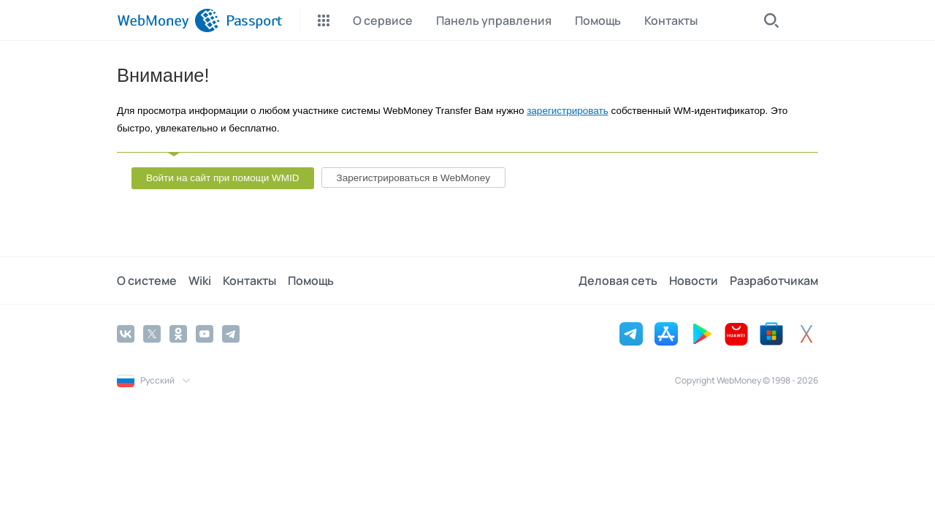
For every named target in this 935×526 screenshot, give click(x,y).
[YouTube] (204, 334)
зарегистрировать (567, 110)
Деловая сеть (618, 280)
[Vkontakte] (125, 334)
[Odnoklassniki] (178, 334)
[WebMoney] (168, 20)
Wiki (199, 280)
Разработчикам (774, 280)
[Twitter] (152, 334)
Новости (693, 280)
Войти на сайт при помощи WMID (222, 177)
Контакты (249, 280)
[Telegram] (231, 334)
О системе (147, 280)
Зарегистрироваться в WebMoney (413, 177)
